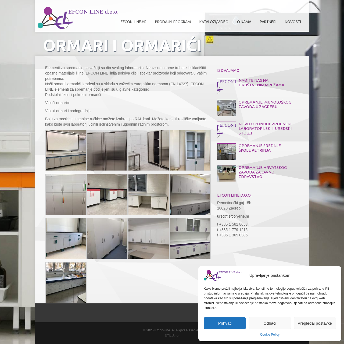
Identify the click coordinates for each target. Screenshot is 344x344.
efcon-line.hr (133, 22)
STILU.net (172, 336)
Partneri (267, 24)
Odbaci (269, 323)
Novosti (293, 22)
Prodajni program (171, 24)
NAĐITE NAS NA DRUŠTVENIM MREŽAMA (261, 82)
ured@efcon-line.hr (233, 216)
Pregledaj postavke (315, 323)
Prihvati (225, 323)
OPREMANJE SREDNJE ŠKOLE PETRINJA (260, 148)
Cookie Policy (270, 334)
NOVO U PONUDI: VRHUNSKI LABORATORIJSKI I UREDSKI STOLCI (265, 128)
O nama (243, 24)
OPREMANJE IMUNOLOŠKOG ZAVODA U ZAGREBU (265, 104)
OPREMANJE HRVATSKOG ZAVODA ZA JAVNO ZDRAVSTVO (263, 172)
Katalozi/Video (213, 22)
